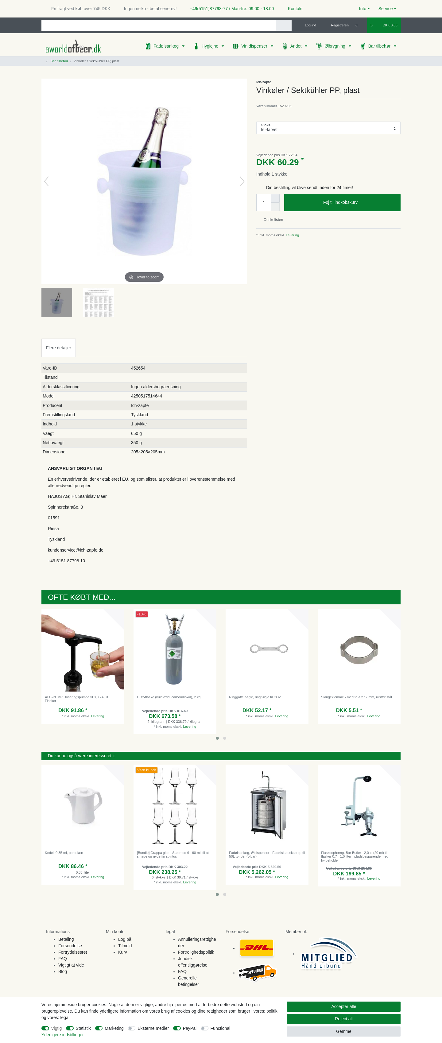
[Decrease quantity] (275, 207)
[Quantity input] (263, 202)
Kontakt (292, 8)
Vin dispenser (254, 46)
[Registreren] (336, 25)
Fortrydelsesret (72, 952)
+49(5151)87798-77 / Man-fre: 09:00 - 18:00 (229, 8)
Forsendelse (70, 945)
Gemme (343, 1031)
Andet (296, 46)
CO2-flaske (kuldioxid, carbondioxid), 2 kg (168, 697)
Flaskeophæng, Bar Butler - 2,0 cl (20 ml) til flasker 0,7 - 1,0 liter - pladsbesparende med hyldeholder (354, 856)
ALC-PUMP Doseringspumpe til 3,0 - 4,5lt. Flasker (77, 699)
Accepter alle (344, 1006)
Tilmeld (125, 945)
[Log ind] (308, 25)
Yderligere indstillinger (62, 1034)
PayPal (189, 1028)
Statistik (83, 1028)
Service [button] (385, 8)
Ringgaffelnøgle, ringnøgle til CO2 (255, 697)
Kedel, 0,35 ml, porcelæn (64, 853)
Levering (292, 235)
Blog (62, 971)
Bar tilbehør (380, 46)
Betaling (66, 939)
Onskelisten (271, 220)
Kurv (122, 952)
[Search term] (158, 25)
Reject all (344, 1018)
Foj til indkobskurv (359, 202)
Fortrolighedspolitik (196, 952)
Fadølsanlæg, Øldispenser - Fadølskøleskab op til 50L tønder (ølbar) (267, 854)
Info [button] (362, 8)
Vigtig (56, 1028)
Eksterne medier (153, 1028)
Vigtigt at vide (71, 965)
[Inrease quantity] (275, 198)
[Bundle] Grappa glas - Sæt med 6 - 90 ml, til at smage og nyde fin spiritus (173, 854)
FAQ (62, 958)
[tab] (58, 348)
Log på (124, 939)
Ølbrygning (335, 46)
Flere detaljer (58, 347)
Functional (221, 1028)
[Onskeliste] (359, 25)
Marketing (114, 1028)
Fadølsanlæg (166, 46)
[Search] (284, 25)
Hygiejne (210, 46)
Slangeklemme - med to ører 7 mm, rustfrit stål (356, 697)
